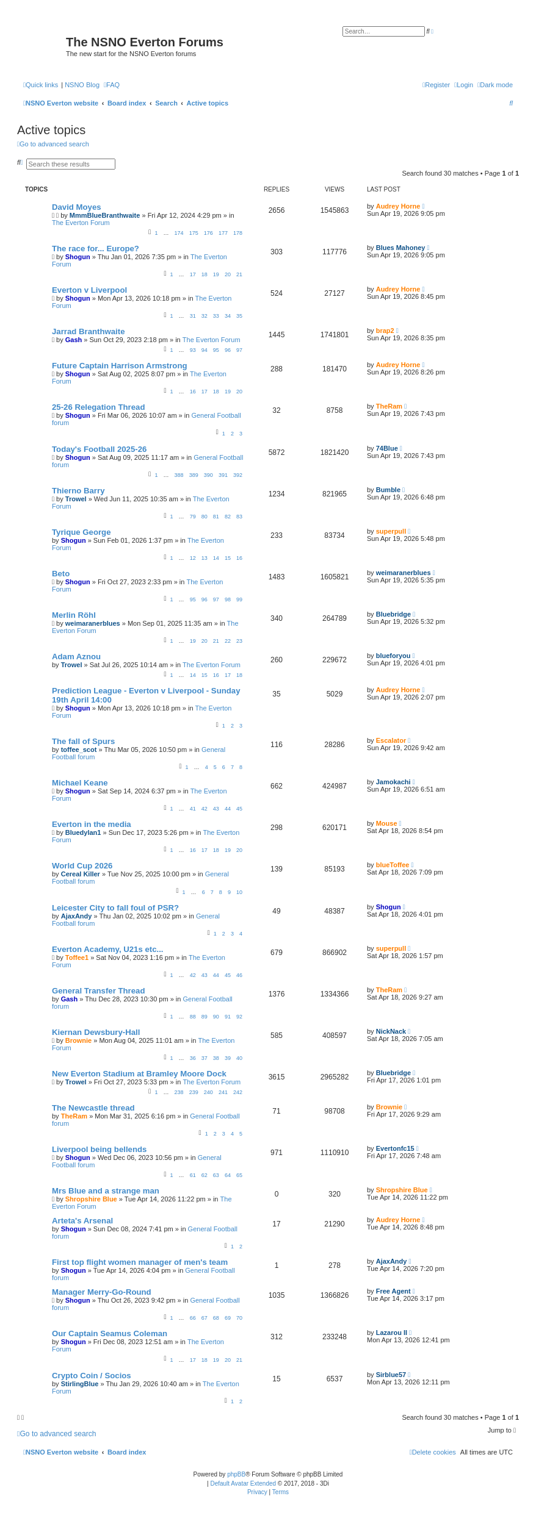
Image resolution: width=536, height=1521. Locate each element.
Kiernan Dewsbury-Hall (96, 1032)
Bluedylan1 (83, 832)
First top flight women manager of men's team (140, 1262)
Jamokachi (393, 782)
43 (216, 809)
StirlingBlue (80, 1383)
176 (208, 233)
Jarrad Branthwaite (88, 331)
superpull (391, 531)
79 (193, 517)
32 (204, 316)
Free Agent (393, 1291)
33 (216, 316)
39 (228, 1058)
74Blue (387, 448)
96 (228, 350)
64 (228, 1175)
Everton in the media (91, 824)
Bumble (388, 489)
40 (239, 1058)
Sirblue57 (391, 1374)
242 (237, 1092)
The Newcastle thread (93, 1107)
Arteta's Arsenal (82, 1220)
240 (208, 1092)
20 (228, 274)
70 (239, 1318)
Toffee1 (77, 957)
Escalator (391, 740)
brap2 (385, 330)
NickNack (391, 1031)
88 (193, 1017)
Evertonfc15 (395, 1148)
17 (193, 274)
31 (193, 316)
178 (237, 233)
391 (223, 475)
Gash (73, 339)
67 (204, 1318)
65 (239, 1175)
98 (228, 599)
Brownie (78, 1040)
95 (216, 350)
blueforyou (393, 655)
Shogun (77, 256)
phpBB (236, 1474)
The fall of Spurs (83, 741)
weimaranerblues (403, 572)
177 (223, 233)
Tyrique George (81, 532)
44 (228, 809)
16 (193, 391)
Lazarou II (391, 1332)
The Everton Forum (81, 222)
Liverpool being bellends (99, 1149)
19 (216, 274)
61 (193, 1175)
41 (193, 809)
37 (204, 1058)
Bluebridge (393, 614)
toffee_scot (79, 749)
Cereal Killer (80, 874)
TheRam (389, 406)
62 (204, 1175)
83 (239, 517)
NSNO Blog (82, 84)
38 (216, 1058)
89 (204, 1017)
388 (179, 475)
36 (193, 1058)
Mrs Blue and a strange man (105, 1190)
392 (237, 475)
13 (204, 558)
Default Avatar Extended (243, 1483)
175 (193, 233)
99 (239, 599)
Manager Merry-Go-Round (101, 1292)
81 (216, 517)
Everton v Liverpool (89, 290)
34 (228, 316)
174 (179, 233)
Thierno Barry (78, 490)
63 (216, 1175)
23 (239, 641)
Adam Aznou (76, 656)
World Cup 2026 (82, 865)
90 (216, 1017)
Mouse (386, 823)
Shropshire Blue (91, 1199)
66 (193, 1318)
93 (193, 350)
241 (223, 1092)
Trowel (76, 499)
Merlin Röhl (74, 615)
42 (204, 809)
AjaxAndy (76, 916)
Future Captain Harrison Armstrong (119, 365)
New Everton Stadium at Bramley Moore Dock (139, 1073)
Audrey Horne (398, 206)
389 (193, 475)
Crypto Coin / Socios (91, 1375)
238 (179, 1092)
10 (239, 892)
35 (239, 316)
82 (228, 517)
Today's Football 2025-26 (99, 449)
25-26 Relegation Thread (98, 407)
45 (239, 809)
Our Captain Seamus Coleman (109, 1333)
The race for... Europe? (95, 248)
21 (239, 274)
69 (228, 1318)
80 (204, 517)
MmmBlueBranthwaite (105, 215)
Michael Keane (80, 782)
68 (216, 1318)
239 (193, 1092)
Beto (61, 573)
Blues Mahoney (401, 247)
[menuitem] (112, 84)
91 (228, 1017)
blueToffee (393, 864)
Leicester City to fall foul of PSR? (115, 907)
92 (239, 1017)
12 (193, 558)
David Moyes (76, 207)
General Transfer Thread (98, 990)
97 (239, 350)
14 (216, 558)
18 (204, 274)
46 (239, 975)
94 (204, 350)
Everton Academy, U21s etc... (108, 949)
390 (208, 475)
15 (228, 558)
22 (228, 641)
